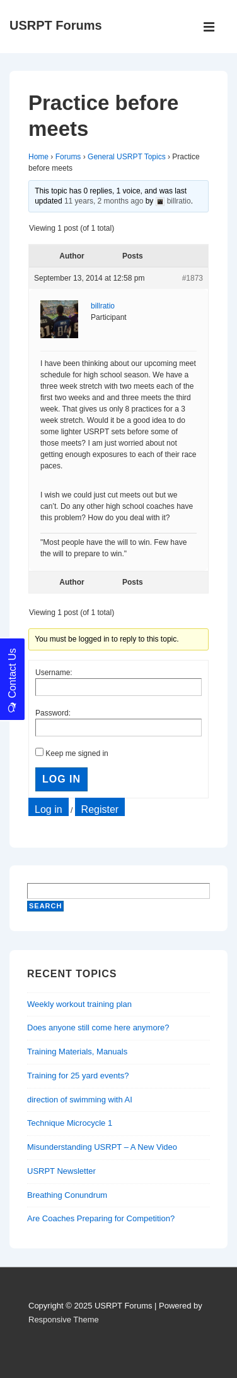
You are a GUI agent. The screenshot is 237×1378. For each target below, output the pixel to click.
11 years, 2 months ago (103, 201)
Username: (53, 672)
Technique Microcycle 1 (69, 1123)
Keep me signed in (76, 753)
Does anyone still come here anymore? (98, 1027)
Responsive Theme (63, 1319)
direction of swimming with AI (79, 1099)
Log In (61, 779)
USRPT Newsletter (61, 1171)
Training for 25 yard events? (78, 1075)
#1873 (192, 278)
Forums (68, 156)
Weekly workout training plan (79, 1004)
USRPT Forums (55, 25)
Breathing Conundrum (67, 1195)
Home (38, 156)
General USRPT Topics (127, 156)
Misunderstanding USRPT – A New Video (102, 1147)
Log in (48, 809)
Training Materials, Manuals (77, 1051)
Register (100, 809)
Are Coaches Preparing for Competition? (101, 1218)
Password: (53, 713)
